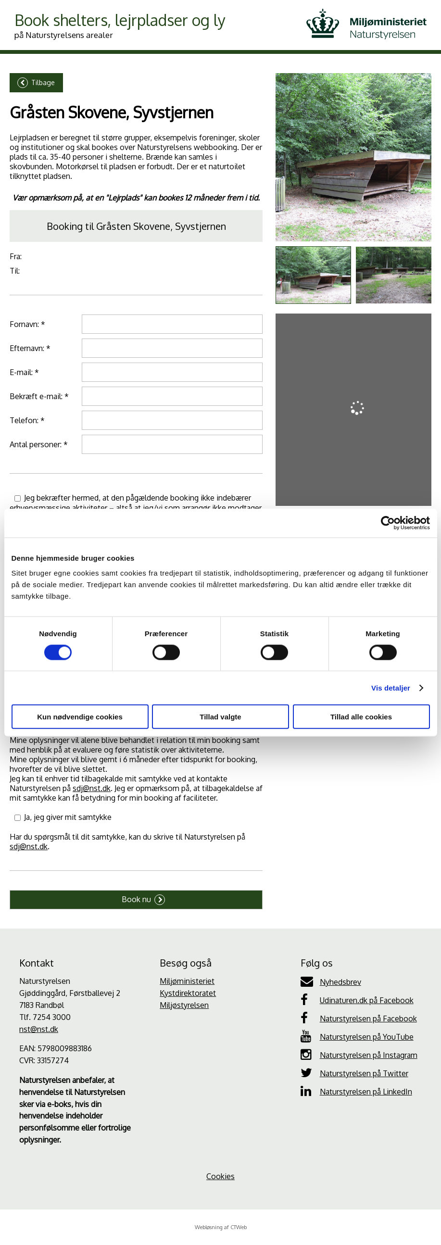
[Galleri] (353, 157)
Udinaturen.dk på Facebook (357, 999)
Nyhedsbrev (331, 981)
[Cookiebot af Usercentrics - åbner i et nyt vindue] (388, 523)
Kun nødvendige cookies (80, 717)
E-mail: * (24, 372)
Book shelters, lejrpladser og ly (120, 25)
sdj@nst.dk (92, 788)
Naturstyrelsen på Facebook (359, 1018)
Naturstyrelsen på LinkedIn (356, 1091)
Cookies (220, 1176)
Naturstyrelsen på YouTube (357, 1036)
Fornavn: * (27, 324)
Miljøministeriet (187, 981)
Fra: (16, 256)
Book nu (143, 899)
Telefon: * (27, 420)
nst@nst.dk (38, 1029)
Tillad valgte (220, 717)
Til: (15, 271)
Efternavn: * (30, 348)
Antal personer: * (39, 444)
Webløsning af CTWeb (221, 1227)
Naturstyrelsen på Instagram (359, 1054)
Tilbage (36, 82)
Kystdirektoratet (188, 993)
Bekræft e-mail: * (39, 396)
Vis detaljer (390, 687)
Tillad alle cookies (361, 717)
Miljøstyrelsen (184, 1005)
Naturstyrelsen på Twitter (354, 1073)
